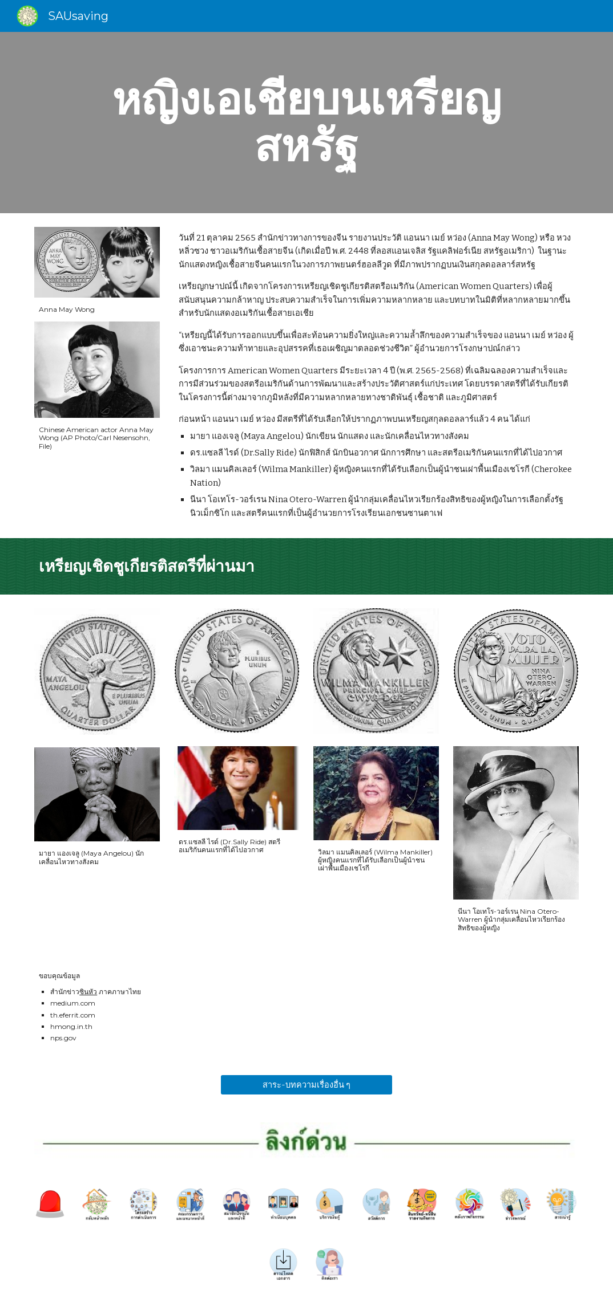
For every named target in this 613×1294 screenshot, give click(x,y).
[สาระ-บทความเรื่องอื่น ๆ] (306, 1085)
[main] (307, 122)
